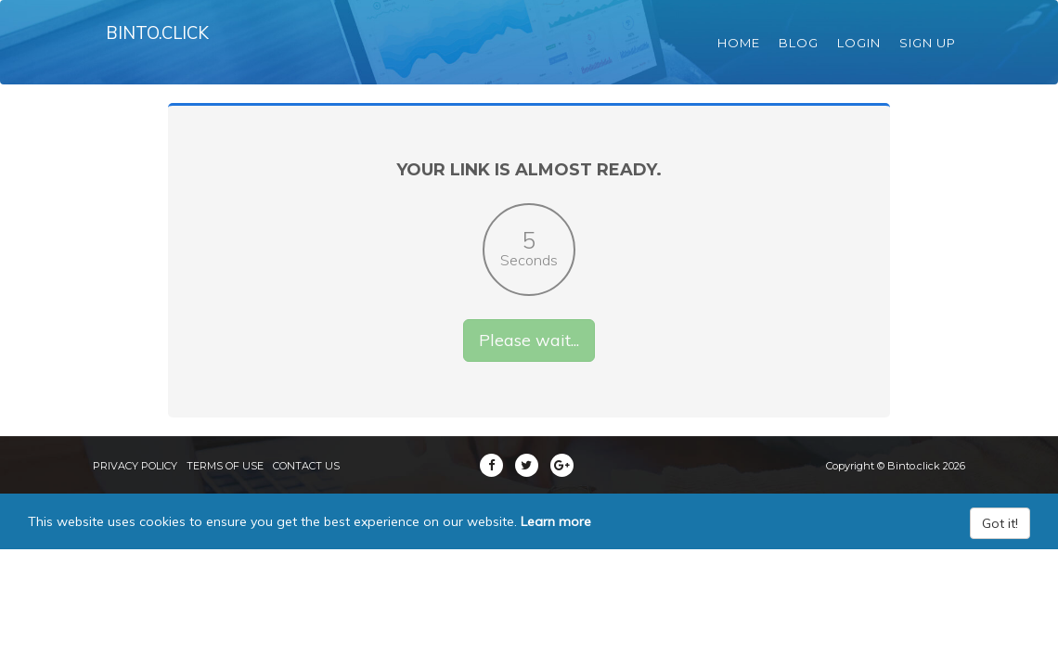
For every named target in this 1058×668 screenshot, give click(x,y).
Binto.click (164, 46)
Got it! (1000, 550)
